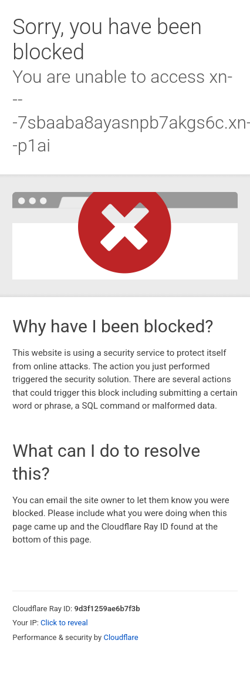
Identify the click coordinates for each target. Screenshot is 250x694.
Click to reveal (64, 622)
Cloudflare (120, 637)
